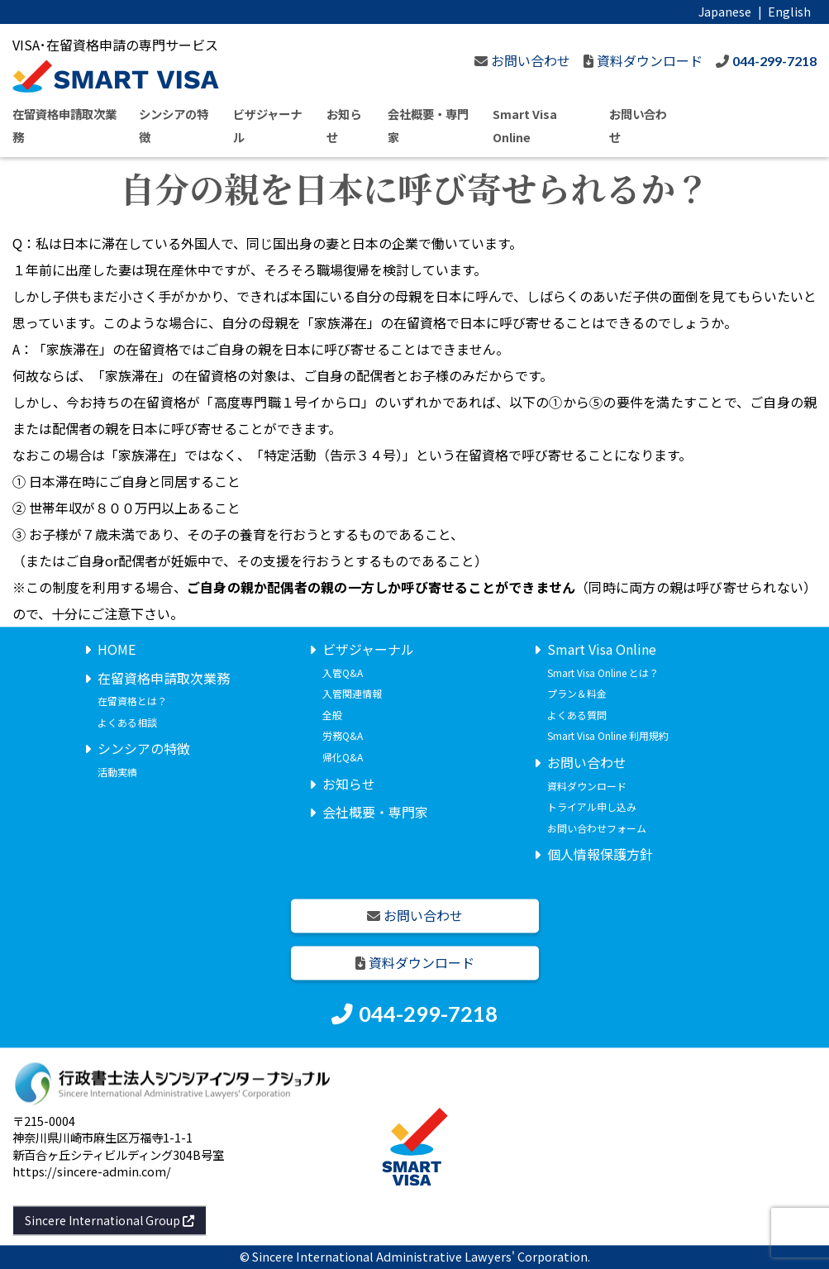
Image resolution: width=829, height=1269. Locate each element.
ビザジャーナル (368, 649)
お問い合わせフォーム (596, 828)
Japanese (724, 11)
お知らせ (348, 784)
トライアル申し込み (591, 807)
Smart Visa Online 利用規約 (608, 736)
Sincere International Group (109, 1220)
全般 (332, 715)
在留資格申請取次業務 (164, 678)
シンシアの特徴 (144, 749)
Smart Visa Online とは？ (603, 673)
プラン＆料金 (577, 694)
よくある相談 (127, 722)
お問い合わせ (587, 762)
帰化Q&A (342, 757)
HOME (117, 649)
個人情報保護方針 (600, 855)
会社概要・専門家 (375, 813)
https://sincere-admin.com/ (91, 1171)
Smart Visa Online (601, 649)
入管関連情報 (352, 694)
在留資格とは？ (132, 701)
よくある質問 (577, 715)
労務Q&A (342, 736)
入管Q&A (342, 673)
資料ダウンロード (587, 786)
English (789, 11)
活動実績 (117, 772)
